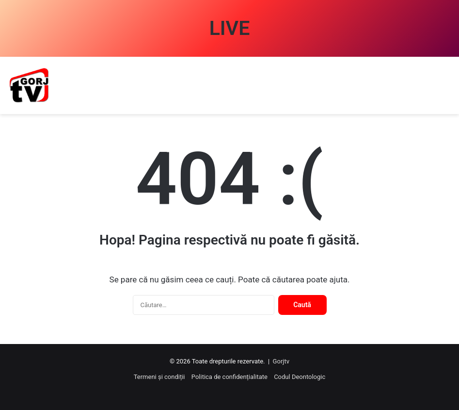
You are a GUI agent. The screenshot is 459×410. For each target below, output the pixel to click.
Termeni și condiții (159, 376)
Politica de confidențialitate (229, 376)
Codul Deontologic (299, 376)
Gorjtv (281, 361)
